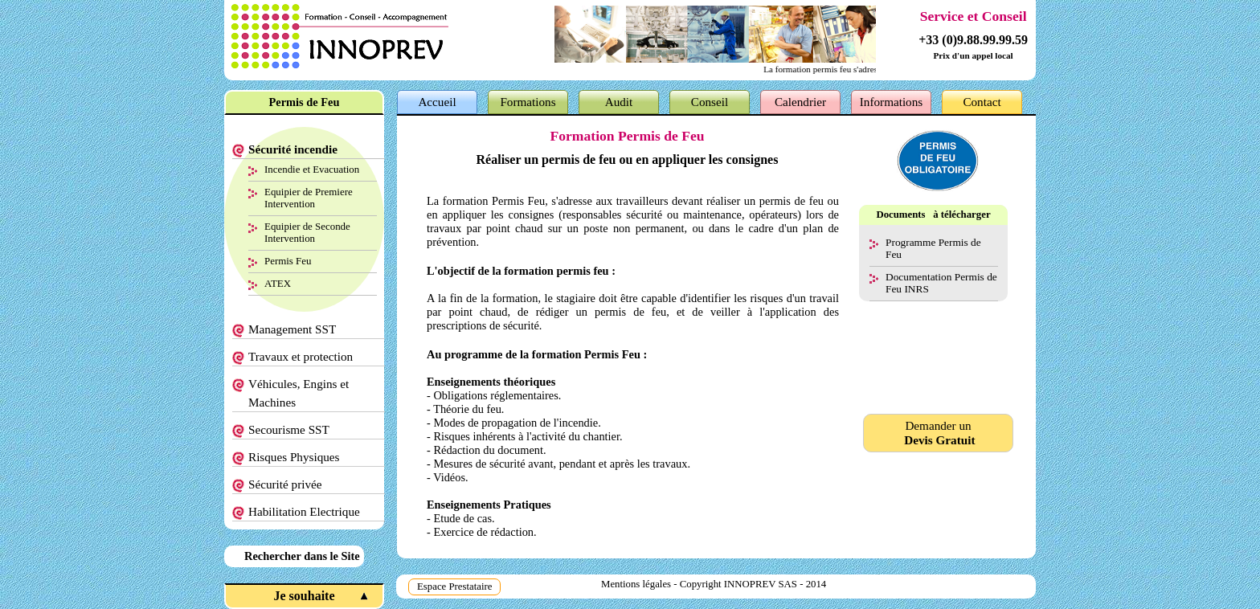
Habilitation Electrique (304, 511)
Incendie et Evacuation (311, 169)
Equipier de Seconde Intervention (307, 232)
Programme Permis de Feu (933, 248)
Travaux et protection (300, 356)
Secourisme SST (288, 429)
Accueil (437, 101)
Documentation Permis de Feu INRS (941, 283)
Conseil (709, 101)
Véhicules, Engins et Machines (298, 393)
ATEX (277, 283)
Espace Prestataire (454, 586)
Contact (981, 101)
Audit (619, 101)
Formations (527, 101)
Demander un (939, 433)
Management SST (292, 329)
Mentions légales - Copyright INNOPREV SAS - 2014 (713, 584)
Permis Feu (287, 261)
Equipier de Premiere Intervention (308, 198)
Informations (891, 101)
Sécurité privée (285, 484)
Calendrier (800, 101)
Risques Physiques (294, 457)
